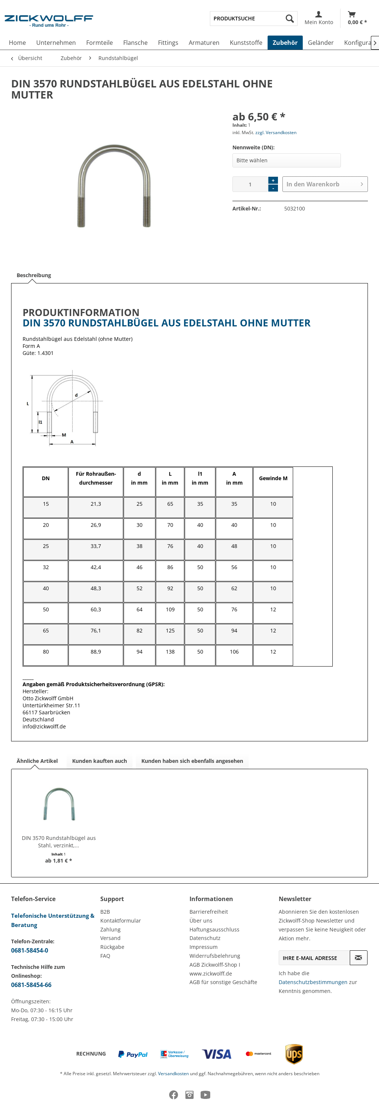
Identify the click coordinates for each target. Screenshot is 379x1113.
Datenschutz (205, 937)
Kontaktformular (120, 920)
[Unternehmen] (56, 43)
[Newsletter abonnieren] (359, 957)
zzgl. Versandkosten (275, 132)
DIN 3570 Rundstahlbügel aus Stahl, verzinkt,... (59, 841)
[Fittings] (168, 43)
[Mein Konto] (319, 18)
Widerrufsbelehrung (215, 955)
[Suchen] (290, 18)
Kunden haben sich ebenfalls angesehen (192, 760)
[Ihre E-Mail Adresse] (314, 957)
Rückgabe (112, 946)
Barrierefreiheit (209, 911)
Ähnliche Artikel (37, 760)
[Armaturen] (204, 43)
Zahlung (110, 929)
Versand (110, 937)
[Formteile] (99, 43)
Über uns (201, 920)
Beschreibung (34, 275)
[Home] (17, 43)
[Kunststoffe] (246, 43)
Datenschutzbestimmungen (313, 982)
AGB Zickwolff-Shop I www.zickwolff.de (215, 969)
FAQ (105, 955)
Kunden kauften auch (99, 760)
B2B (105, 911)
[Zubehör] (285, 43)
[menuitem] (254, 18)
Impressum (204, 946)
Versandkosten (173, 1073)
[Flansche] (135, 43)
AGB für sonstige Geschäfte (223, 982)
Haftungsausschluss (214, 929)
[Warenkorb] (358, 18)
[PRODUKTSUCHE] (254, 18)
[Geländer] (321, 43)
